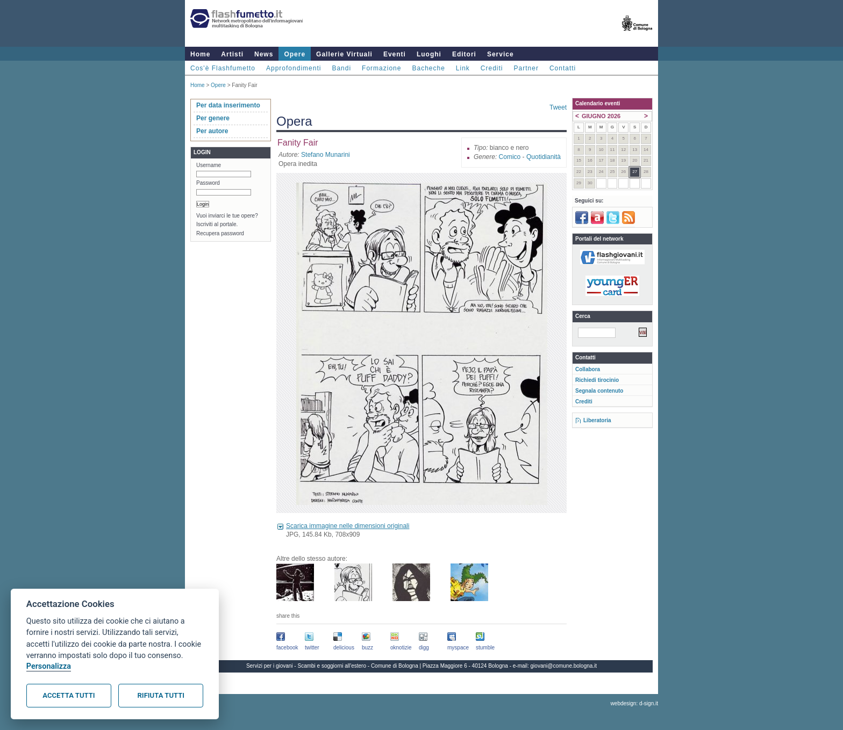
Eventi (394, 54)
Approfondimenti (293, 68)
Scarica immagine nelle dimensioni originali (347, 526)
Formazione (381, 68)
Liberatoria (597, 420)
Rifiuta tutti (161, 695)
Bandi (341, 68)
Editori (464, 54)
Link (463, 68)
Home (200, 54)
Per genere (213, 118)
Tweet (558, 107)
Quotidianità (543, 157)
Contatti (562, 68)
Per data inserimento (228, 105)
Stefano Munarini (325, 154)
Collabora (587, 369)
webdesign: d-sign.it (634, 703)
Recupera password (220, 233)
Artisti (232, 54)
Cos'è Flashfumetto (222, 68)
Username (208, 165)
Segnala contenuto (599, 391)
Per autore (212, 131)
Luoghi (429, 54)
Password (208, 183)
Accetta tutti (68, 695)
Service (500, 54)
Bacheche (428, 68)
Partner (526, 68)
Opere (294, 54)
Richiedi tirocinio (597, 380)
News (263, 54)
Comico (510, 157)
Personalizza (48, 666)
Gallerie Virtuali (344, 54)
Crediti (492, 68)
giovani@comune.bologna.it (564, 666)
